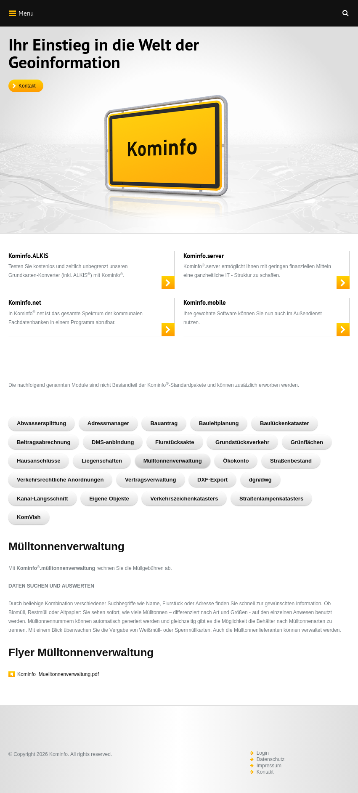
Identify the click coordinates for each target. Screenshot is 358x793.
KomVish (29, 517)
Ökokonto (236, 461)
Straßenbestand (291, 461)
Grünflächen (307, 442)
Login (263, 753)
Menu (21, 13)
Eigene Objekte (109, 498)
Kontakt (27, 86)
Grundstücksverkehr (242, 442)
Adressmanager (108, 423)
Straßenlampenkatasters (271, 498)
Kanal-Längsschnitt (42, 498)
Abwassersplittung (41, 423)
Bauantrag (164, 423)
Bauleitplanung (219, 423)
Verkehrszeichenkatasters (184, 498)
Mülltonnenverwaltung (172, 461)
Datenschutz (271, 759)
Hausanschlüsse (38, 461)
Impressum (269, 766)
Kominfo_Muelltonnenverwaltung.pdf (58, 674)
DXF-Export (212, 479)
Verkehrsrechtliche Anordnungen (60, 479)
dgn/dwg (260, 479)
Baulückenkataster (284, 423)
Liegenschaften (102, 461)
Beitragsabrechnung (43, 442)
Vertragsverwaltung (150, 479)
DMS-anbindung (113, 442)
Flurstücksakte (174, 442)
